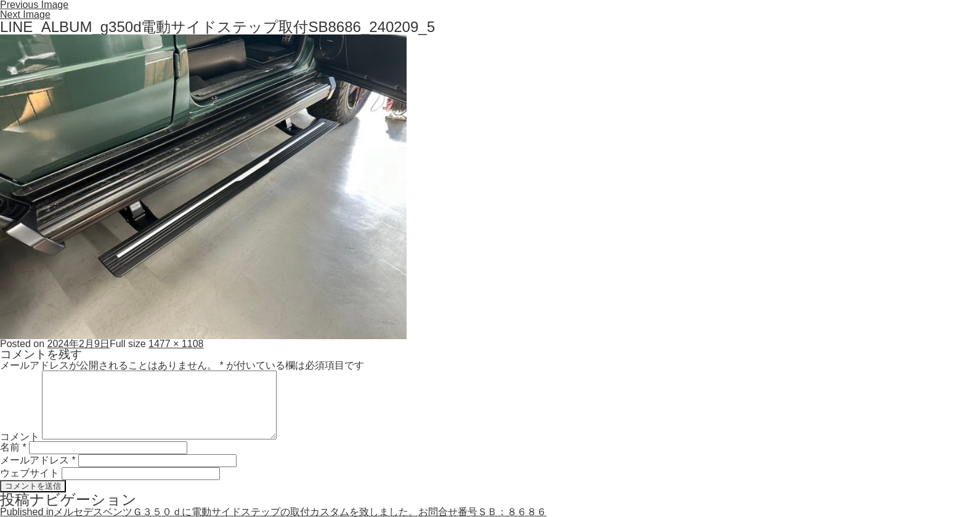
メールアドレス (38, 460)
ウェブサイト (29, 473)
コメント (19, 436)
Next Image (25, 14)
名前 (13, 447)
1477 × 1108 (175, 344)
